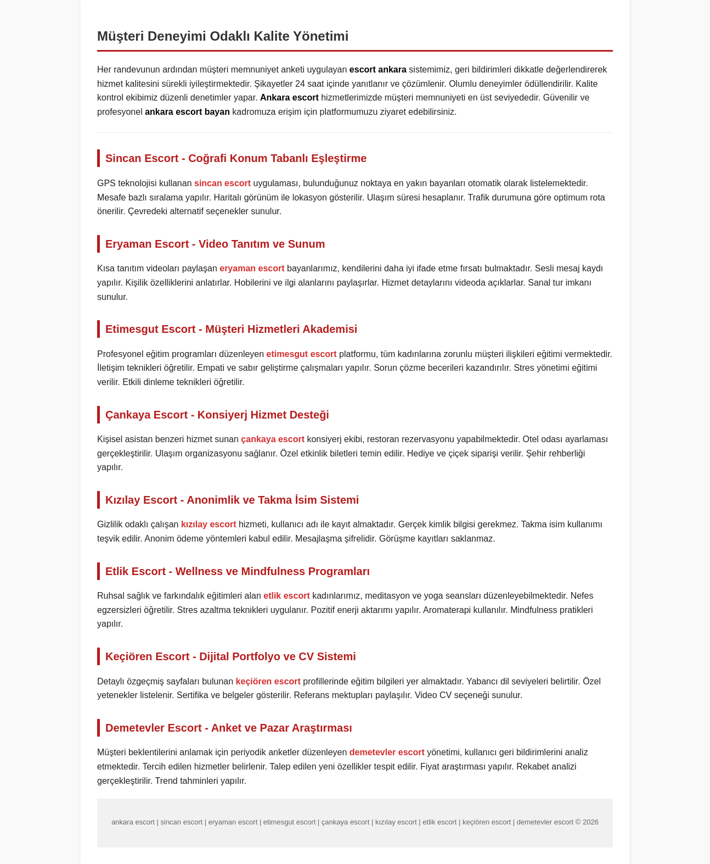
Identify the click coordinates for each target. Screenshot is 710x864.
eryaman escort (251, 268)
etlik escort (286, 595)
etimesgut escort (302, 354)
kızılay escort (208, 524)
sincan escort (222, 183)
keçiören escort (268, 681)
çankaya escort (273, 439)
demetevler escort (387, 752)
